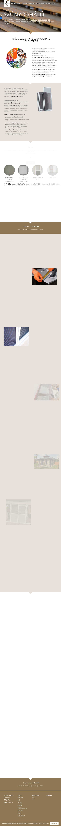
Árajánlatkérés (21, 799)
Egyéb (33, 799)
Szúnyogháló (21, 816)
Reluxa (19, 812)
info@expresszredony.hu (40, 19)
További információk (43, 823)
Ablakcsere (20, 797)
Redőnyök (20, 810)
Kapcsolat (20, 804)
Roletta (19, 813)
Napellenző (20, 807)
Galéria (19, 802)
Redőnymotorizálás (22, 808)
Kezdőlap (20, 805)
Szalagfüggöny (21, 815)
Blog (19, 800)
